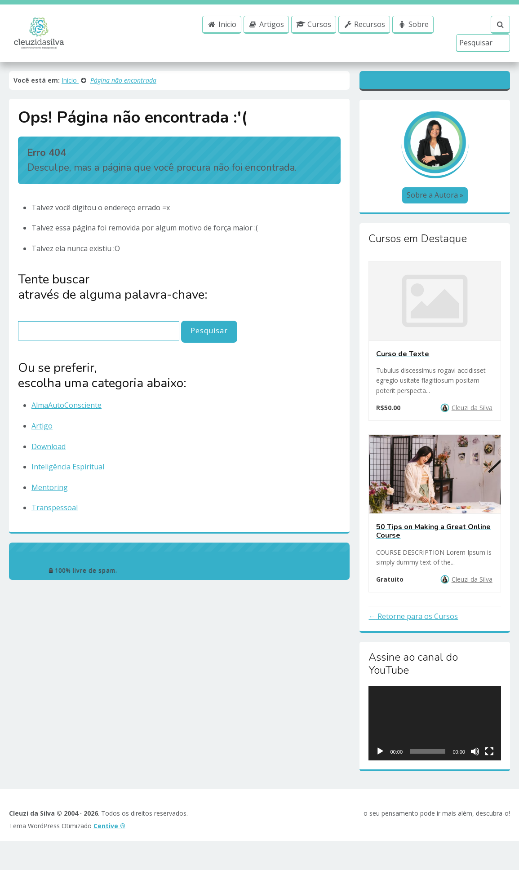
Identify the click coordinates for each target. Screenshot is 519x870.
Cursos (312, 32)
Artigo (42, 422)
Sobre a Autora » (435, 207)
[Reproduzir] (380, 763)
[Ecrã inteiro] (489, 763)
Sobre (412, 32)
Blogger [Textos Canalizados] (435, 83)
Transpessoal (54, 504)
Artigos (265, 32)
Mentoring (49, 484)
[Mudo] (474, 763)
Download (48, 443)
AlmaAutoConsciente (66, 401)
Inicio (220, 32)
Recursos (363, 32)
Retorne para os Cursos (417, 628)
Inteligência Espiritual (67, 463)
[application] (434, 735)
